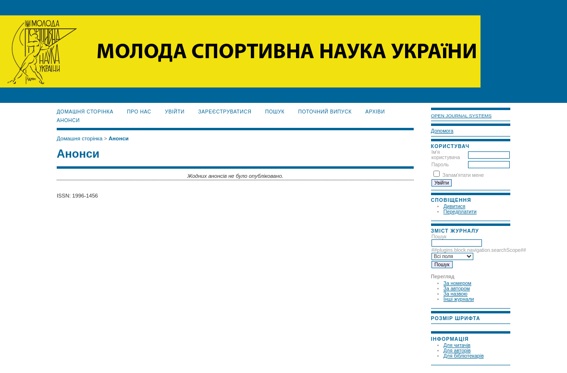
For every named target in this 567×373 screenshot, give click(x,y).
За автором (457, 288)
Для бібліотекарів (464, 356)
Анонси (68, 120)
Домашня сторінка (85, 111)
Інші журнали (459, 299)
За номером (457, 283)
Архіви (375, 111)
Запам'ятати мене (463, 175)
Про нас (139, 111)
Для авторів (457, 350)
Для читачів (457, 345)
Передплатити (460, 211)
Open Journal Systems (461, 115)
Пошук (456, 240)
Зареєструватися (225, 111)
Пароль (440, 164)
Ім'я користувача (445, 154)
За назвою (456, 294)
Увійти (175, 111)
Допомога (442, 131)
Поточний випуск (324, 111)
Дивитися (455, 206)
